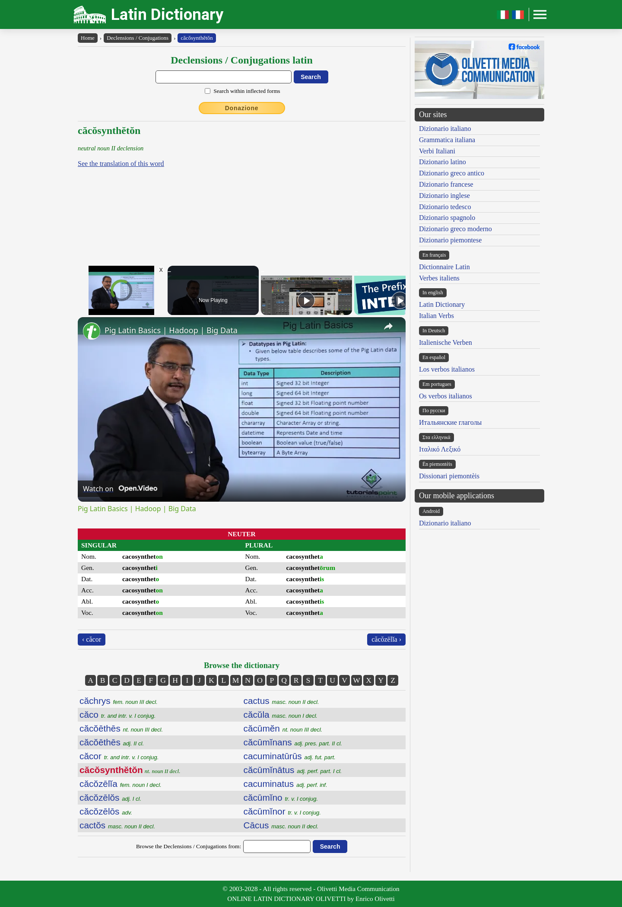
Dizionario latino (442, 161)
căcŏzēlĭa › (386, 639)
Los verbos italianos (447, 369)
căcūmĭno (281, 797)
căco (117, 714)
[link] (91, 331)
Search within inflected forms (246, 91)
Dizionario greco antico (451, 173)
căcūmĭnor (282, 811)
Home (88, 38)
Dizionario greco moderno (455, 228)
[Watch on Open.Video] (120, 489)
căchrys (118, 701)
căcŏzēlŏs (110, 797)
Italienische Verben (445, 342)
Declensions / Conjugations (137, 38)
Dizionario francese (446, 184)
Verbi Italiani (437, 151)
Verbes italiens (439, 278)
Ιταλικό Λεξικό (439, 449)
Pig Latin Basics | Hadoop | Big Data (171, 330)
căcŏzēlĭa (120, 784)
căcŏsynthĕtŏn (197, 38)
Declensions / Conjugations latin (242, 60)
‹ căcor (91, 639)
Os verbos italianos (445, 396)
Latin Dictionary (167, 14)
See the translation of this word (121, 163)
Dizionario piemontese (450, 240)
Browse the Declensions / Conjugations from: (188, 846)
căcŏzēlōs (105, 811)
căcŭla (280, 714)
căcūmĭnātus (293, 770)
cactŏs (117, 825)
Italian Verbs (436, 315)
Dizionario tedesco (445, 206)
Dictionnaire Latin (444, 267)
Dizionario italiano (445, 128)
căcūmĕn (283, 728)
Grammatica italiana (447, 139)
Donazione (242, 108)
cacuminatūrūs (290, 756)
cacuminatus (285, 784)
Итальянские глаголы (450, 422)
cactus (281, 701)
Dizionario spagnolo (447, 217)
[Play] (306, 300)
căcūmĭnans (293, 742)
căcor (119, 756)
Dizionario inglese (444, 195)
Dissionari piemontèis (449, 476)
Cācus (281, 825)
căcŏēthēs (121, 728)
